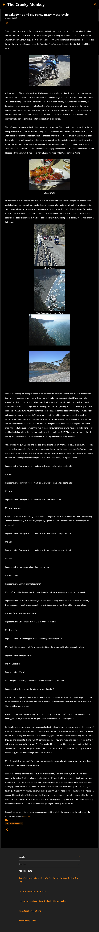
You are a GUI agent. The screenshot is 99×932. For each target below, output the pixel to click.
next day (26, 816)
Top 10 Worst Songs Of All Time (32, 891)
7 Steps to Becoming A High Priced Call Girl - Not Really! (42, 901)
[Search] (95, 4)
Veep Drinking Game (27, 921)
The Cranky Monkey (26, 4)
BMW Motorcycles (14, 824)
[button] (6, 23)
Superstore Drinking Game (30, 911)
